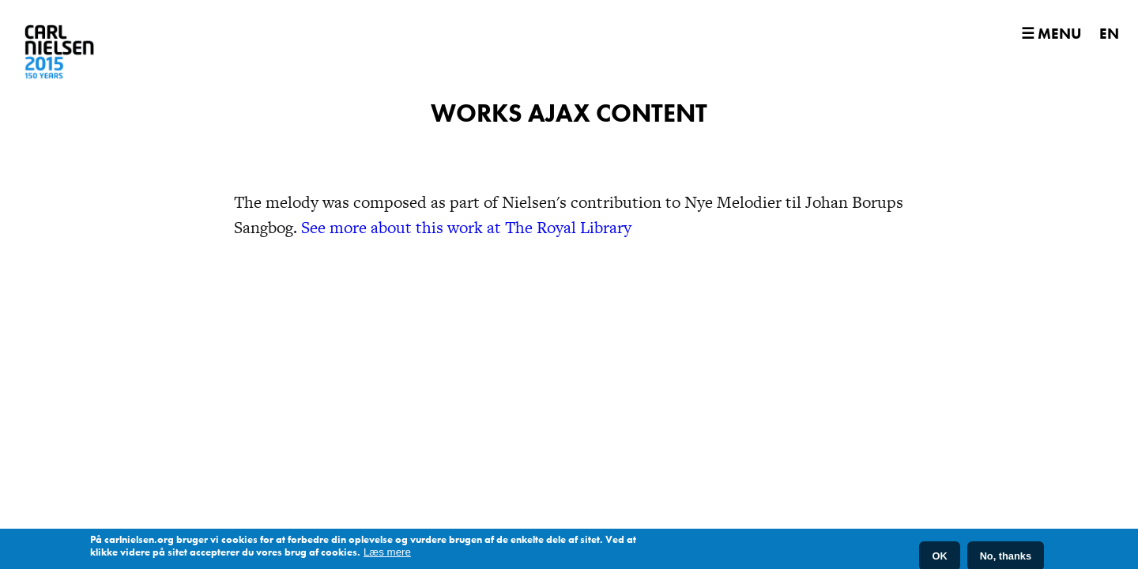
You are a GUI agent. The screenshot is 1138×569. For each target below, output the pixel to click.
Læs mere (387, 554)
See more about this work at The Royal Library (466, 265)
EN (1109, 33)
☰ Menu (1051, 33)
